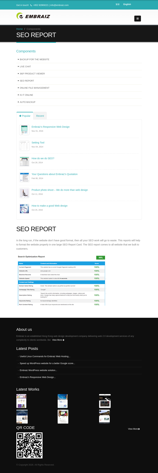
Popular (24, 115)
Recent (40, 115)
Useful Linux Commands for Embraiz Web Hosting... (45, 356)
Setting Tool (38, 142)
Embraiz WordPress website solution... (38, 370)
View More (58, 340)
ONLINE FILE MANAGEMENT (35, 88)
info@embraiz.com (59, 5)
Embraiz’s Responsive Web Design (51, 126)
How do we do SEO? (43, 158)
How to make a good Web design (50, 205)
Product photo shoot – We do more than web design (60, 190)
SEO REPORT (27, 81)
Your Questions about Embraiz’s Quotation (55, 174)
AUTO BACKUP (28, 102)
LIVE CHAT (25, 66)
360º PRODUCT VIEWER (32, 74)
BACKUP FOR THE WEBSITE (34, 59)
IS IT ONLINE (26, 95)
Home (19, 29)
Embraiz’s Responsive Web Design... (38, 377)
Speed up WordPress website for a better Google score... (47, 363)
